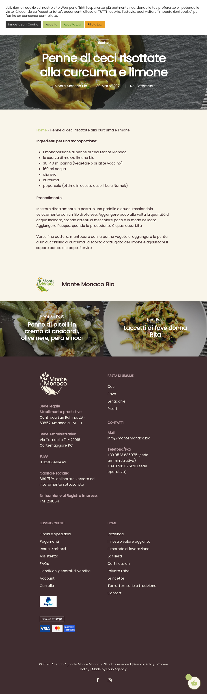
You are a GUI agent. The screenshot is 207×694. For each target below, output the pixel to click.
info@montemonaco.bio (129, 438)
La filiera (115, 556)
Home (41, 130)
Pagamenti (49, 541)
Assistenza (49, 556)
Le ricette (116, 578)
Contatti (115, 593)
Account (47, 578)
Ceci (111, 386)
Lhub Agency (116, 669)
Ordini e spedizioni (55, 534)
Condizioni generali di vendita (65, 571)
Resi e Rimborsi (53, 548)
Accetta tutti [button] (72, 24)
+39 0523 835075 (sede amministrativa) (128, 457)
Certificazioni (119, 563)
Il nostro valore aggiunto (129, 541)
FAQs (44, 563)
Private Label (119, 571)
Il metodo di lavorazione (128, 548)
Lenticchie (116, 401)
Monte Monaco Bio (70, 86)
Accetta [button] (51, 24)
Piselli (112, 408)
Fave (112, 394)
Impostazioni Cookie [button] (23, 24)
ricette (103, 42)
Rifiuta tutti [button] (95, 24)
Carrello (47, 585)
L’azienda (116, 534)
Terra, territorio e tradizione (132, 585)
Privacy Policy (144, 664)
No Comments (142, 86)
